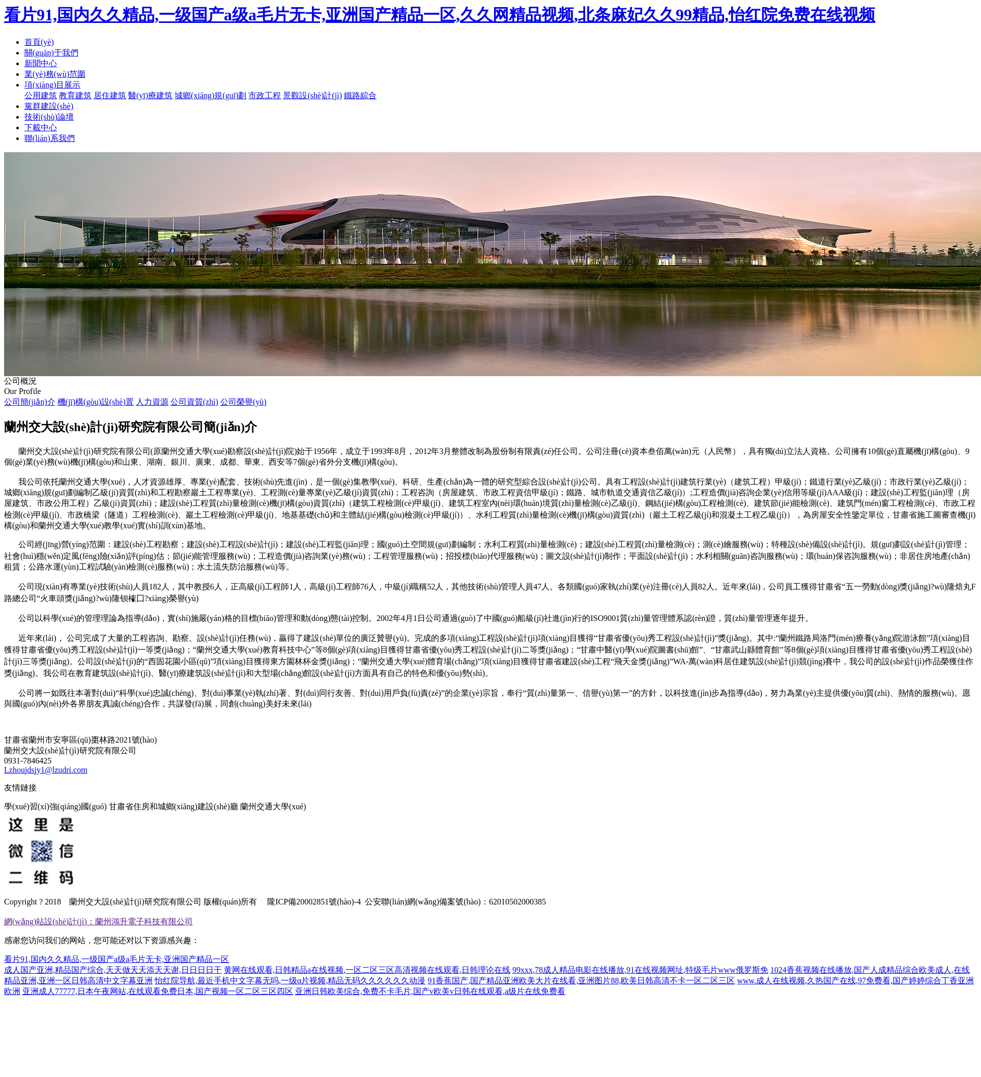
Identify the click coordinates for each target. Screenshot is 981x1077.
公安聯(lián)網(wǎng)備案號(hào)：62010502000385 (455, 901)
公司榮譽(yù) (243, 402)
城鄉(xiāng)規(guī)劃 (210, 95)
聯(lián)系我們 (49, 138)
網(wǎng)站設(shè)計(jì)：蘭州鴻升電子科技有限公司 (98, 921)
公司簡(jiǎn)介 (29, 402)
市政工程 (264, 95)
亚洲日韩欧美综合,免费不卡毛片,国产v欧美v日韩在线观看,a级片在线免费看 (430, 991)
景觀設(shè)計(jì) (312, 95)
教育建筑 (75, 95)
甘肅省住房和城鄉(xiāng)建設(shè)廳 (173, 806)
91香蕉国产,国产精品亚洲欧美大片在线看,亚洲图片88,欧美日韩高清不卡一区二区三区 (581, 980)
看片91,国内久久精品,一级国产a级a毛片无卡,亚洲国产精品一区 (116, 959)
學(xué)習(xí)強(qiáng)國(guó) (55, 806)
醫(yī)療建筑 (150, 95)
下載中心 (40, 127)
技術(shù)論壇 (49, 116)
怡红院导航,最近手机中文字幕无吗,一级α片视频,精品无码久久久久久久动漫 (290, 980)
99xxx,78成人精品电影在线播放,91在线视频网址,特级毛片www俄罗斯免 (640, 970)
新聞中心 (40, 63)
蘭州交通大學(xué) (273, 806)
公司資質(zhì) (194, 402)
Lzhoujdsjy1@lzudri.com (46, 770)
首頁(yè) (39, 42)
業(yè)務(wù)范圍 (54, 74)
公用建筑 (40, 95)
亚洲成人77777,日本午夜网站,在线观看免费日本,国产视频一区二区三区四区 (157, 991)
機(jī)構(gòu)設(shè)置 (95, 402)
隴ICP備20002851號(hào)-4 (313, 901)
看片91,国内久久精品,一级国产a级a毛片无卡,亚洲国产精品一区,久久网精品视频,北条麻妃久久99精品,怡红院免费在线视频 (439, 15)
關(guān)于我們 (51, 52)
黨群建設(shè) (48, 106)
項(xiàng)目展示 (52, 84)
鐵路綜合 (360, 95)
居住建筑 (110, 95)
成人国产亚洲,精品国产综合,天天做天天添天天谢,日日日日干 (113, 970)
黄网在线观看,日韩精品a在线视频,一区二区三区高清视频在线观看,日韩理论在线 (367, 970)
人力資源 (152, 402)
